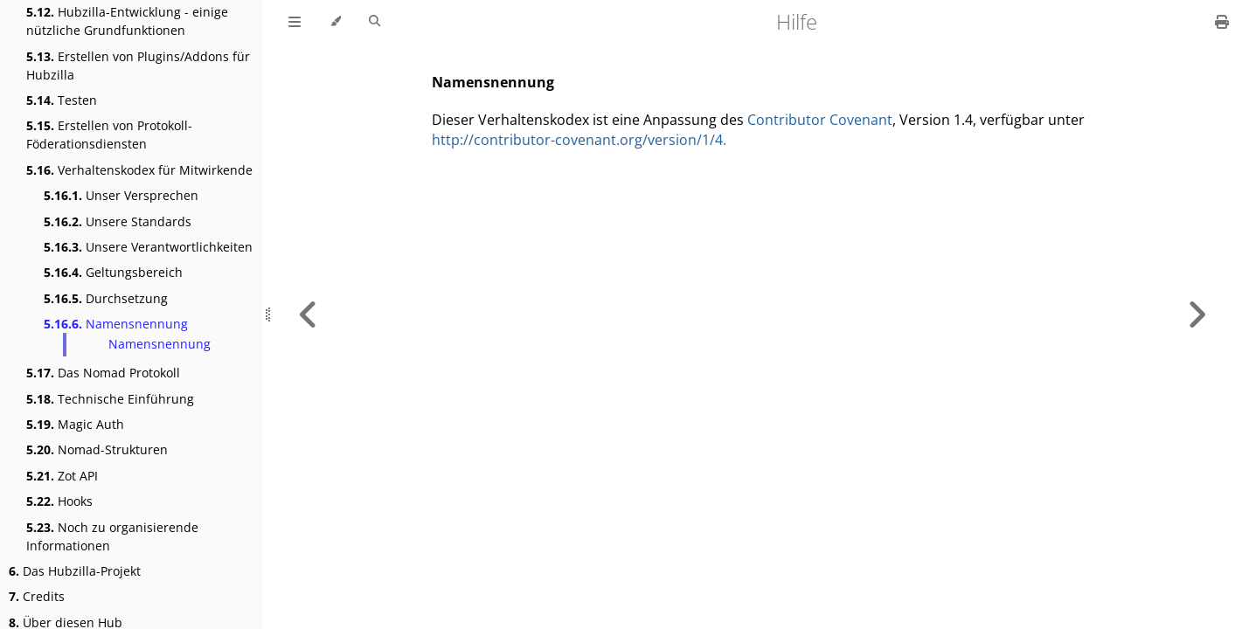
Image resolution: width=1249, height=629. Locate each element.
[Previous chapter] (308, 314)
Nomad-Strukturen (97, 449)
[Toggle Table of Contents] (295, 22)
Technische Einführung (110, 399)
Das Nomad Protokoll (103, 372)
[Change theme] (335, 22)
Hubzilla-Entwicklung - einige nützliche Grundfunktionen (127, 20)
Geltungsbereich (113, 272)
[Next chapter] (1196, 314)
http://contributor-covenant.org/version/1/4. (579, 139)
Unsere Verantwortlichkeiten (148, 246)
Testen (61, 100)
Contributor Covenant (819, 119)
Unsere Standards (117, 221)
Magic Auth (75, 424)
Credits (37, 596)
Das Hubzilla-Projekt (75, 571)
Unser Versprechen (121, 195)
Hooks (59, 501)
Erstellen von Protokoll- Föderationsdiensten (109, 134)
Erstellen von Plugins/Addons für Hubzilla (138, 65)
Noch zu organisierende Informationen (112, 536)
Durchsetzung (106, 298)
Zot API (62, 475)
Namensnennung (116, 323)
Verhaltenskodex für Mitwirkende (139, 170)
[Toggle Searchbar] (374, 22)
